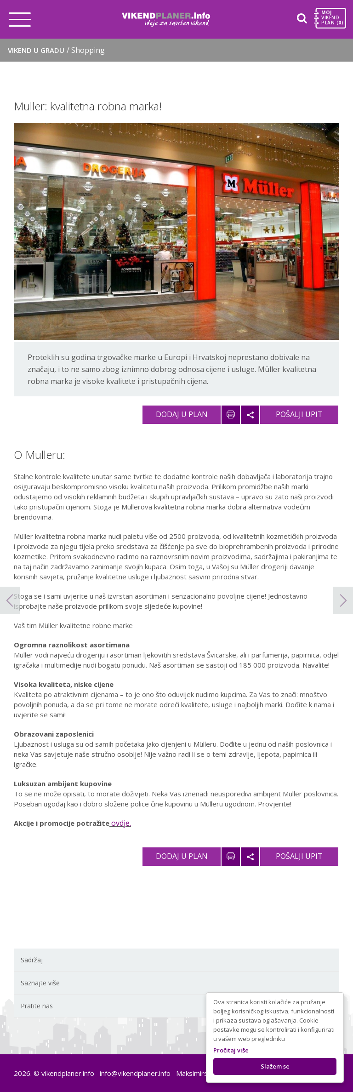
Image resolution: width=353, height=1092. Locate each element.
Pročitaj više (231, 1050)
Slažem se (275, 1066)
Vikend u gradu (56, 50)
